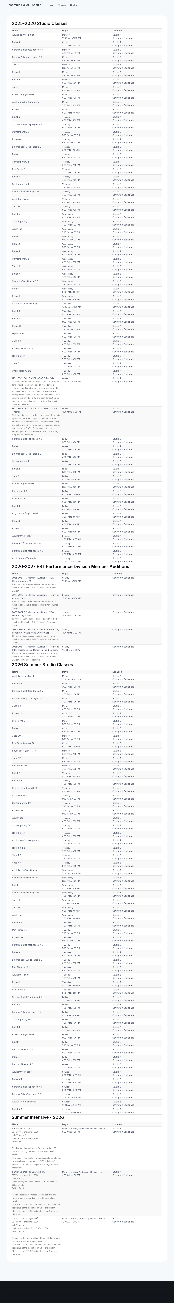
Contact (74, 5)
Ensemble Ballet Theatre (24, 5)
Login (50, 5)
